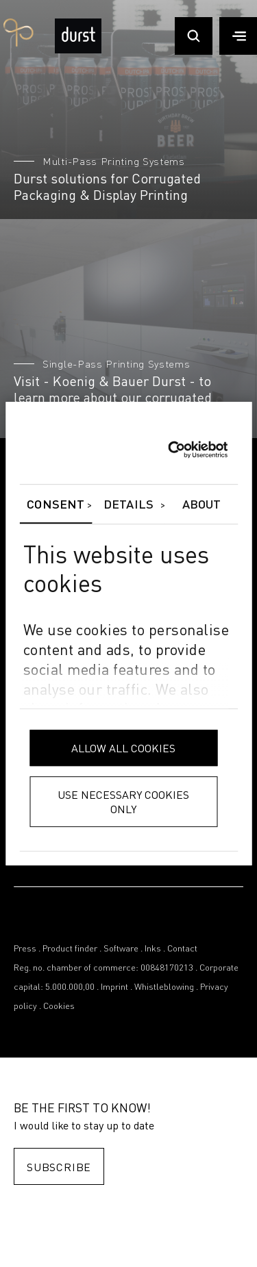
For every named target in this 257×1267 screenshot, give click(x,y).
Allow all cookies (123, 748)
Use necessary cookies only (123, 801)
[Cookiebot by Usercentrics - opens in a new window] (168, 450)
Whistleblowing (164, 987)
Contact (182, 949)
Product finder (69, 949)
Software (120, 949)
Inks (153, 949)
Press (25, 949)
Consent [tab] (55, 505)
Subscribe (59, 1167)
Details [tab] (128, 505)
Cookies (59, 1006)
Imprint (114, 987)
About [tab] (201, 505)
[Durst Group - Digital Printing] (78, 50)
